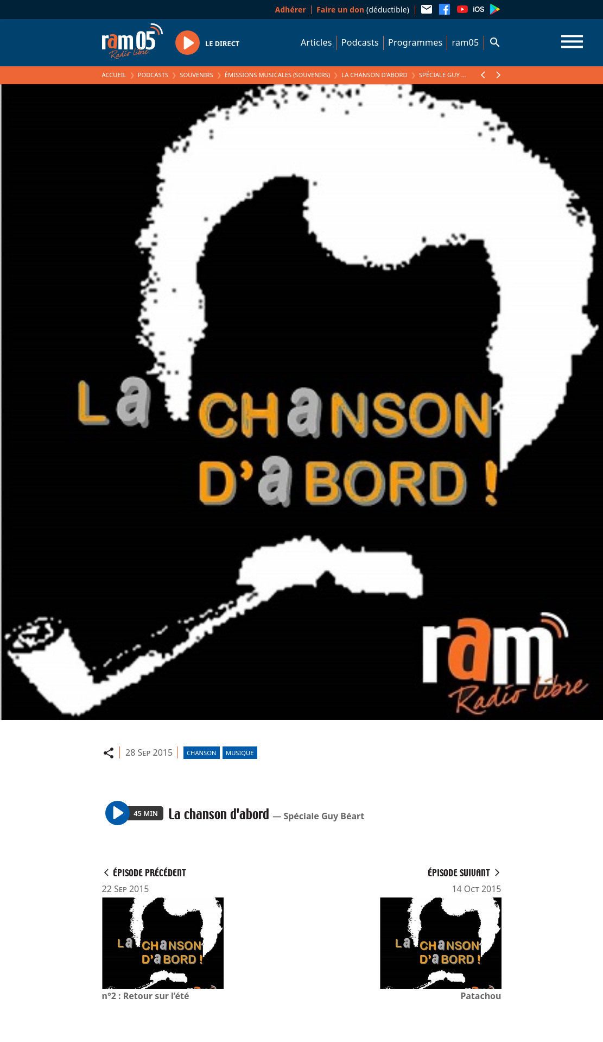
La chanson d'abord (374, 75)
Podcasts (360, 42)
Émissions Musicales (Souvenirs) (277, 75)
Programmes (415, 42)
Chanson (201, 753)
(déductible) (362, 9)
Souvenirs (196, 75)
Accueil (114, 75)
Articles (316, 42)
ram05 (465, 42)
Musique (239, 753)
